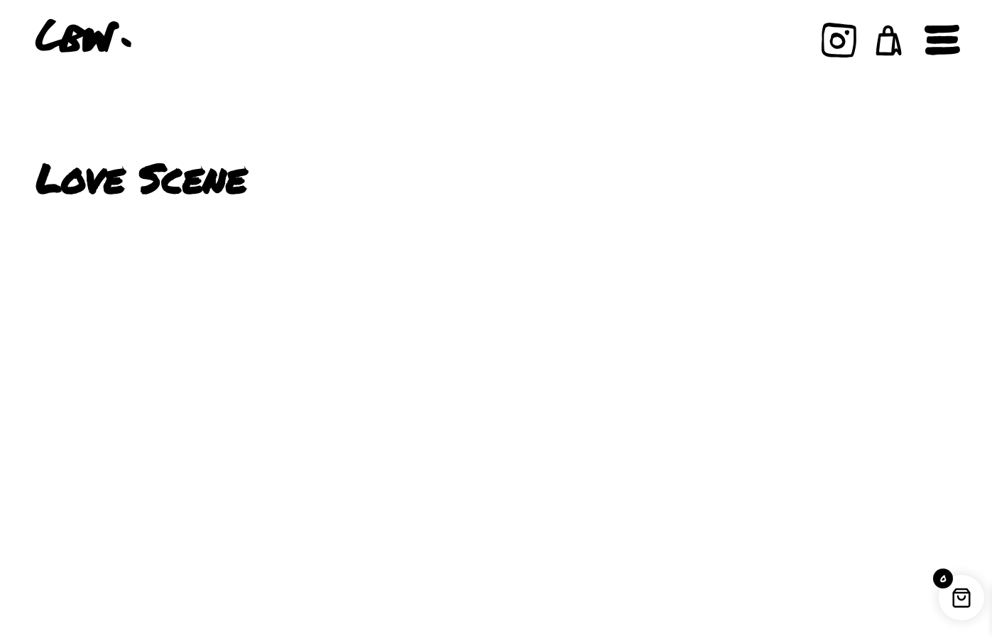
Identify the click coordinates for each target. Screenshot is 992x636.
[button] (889, 40)
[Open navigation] (942, 40)
